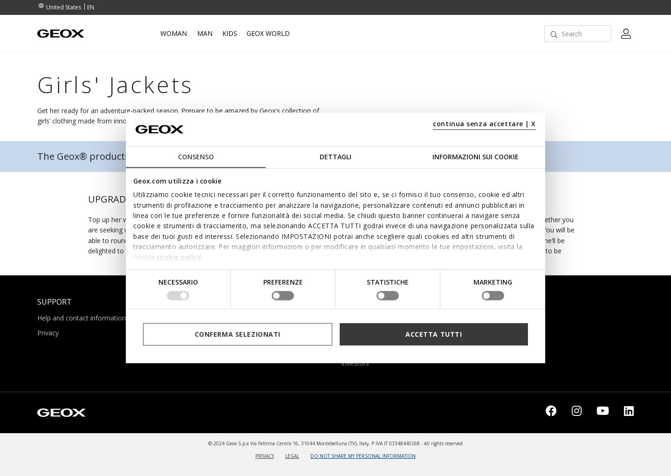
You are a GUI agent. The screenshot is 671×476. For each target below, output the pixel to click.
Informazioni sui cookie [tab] (475, 156)
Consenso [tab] (196, 156)
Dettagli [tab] (335, 156)
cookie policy (179, 256)
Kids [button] (229, 33)
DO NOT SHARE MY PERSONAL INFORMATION (363, 456)
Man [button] (204, 33)
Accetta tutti (433, 334)
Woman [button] (173, 33)
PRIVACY (264, 456)
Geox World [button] (268, 33)
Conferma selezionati (238, 334)
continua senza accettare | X (484, 123)
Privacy (48, 332)
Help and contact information (81, 317)
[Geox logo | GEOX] (61, 412)
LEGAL (292, 456)
